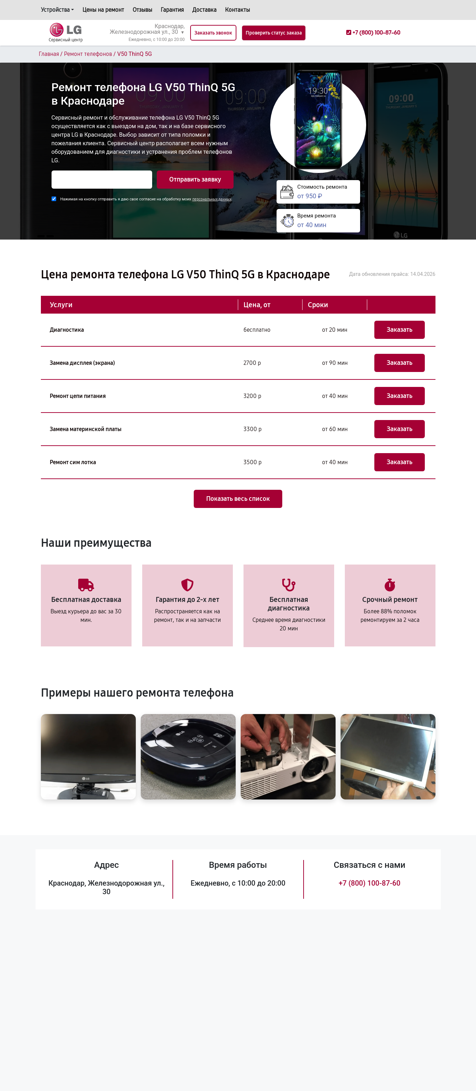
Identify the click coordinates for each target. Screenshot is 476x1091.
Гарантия (172, 9)
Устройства (55, 9)
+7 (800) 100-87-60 (370, 883)
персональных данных (211, 199)
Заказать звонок (213, 33)
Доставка (204, 9)
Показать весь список (238, 499)
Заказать (399, 330)
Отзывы (142, 9)
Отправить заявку (195, 179)
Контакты (237, 9)
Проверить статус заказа (274, 33)
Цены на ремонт (103, 9)
